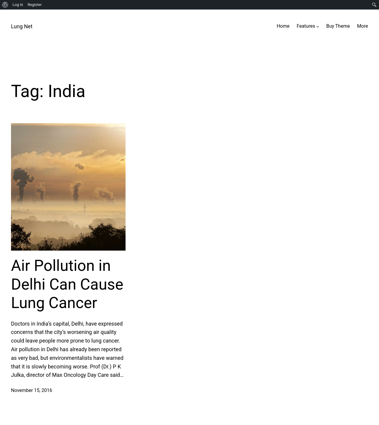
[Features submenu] (317, 26)
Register (35, 4)
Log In (17, 4)
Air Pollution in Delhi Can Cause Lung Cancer (67, 284)
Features (306, 26)
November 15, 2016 (31, 390)
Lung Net (21, 26)
